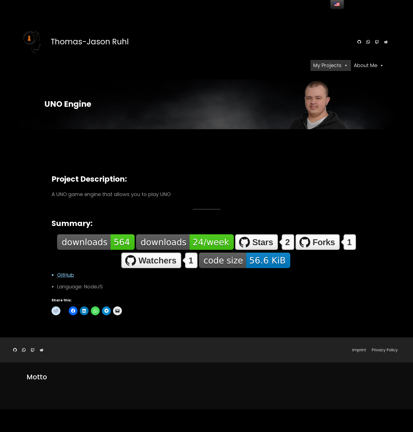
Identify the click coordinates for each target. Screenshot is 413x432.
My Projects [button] (330, 65)
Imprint (359, 350)
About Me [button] (369, 65)
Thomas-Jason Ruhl (90, 41)
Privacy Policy (385, 350)
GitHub (65, 274)
